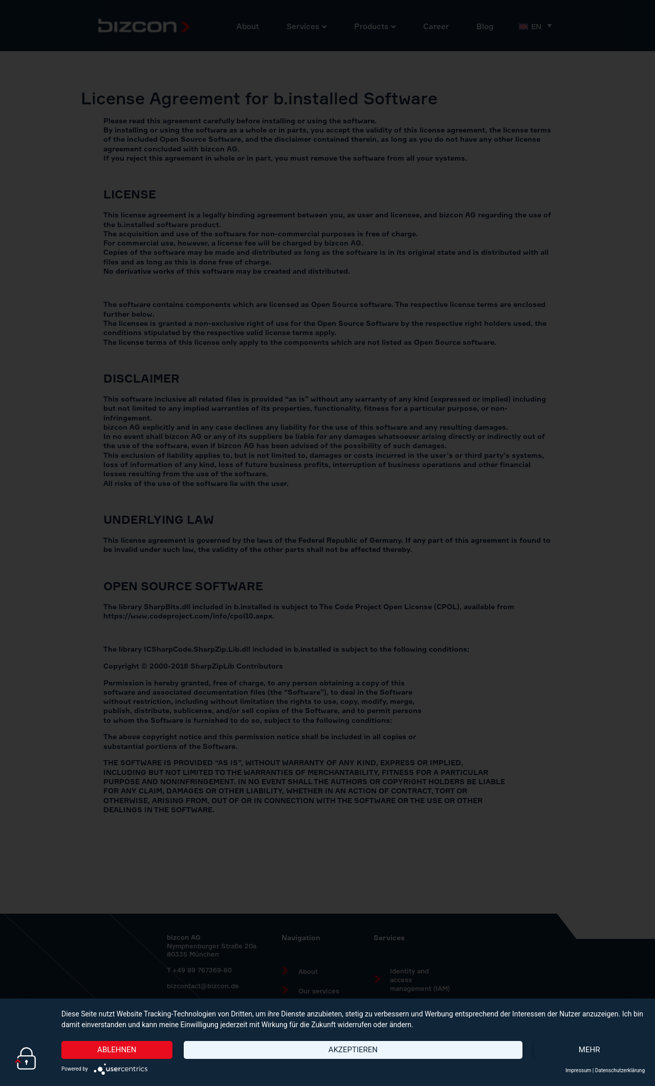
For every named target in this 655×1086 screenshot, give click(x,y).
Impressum (578, 1070)
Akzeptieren (353, 1049)
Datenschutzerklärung (620, 1070)
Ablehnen (116, 1049)
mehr (589, 1049)
